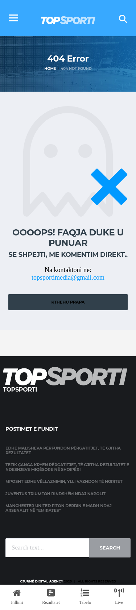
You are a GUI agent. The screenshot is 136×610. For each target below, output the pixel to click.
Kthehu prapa (68, 302)
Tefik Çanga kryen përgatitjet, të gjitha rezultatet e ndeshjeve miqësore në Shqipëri (67, 467)
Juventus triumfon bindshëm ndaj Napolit (55, 493)
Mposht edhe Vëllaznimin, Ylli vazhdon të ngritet (64, 481)
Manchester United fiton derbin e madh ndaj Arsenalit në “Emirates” (58, 508)
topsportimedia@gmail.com (68, 277)
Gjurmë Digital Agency (41, 581)
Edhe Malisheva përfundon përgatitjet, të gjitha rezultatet (63, 450)
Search (110, 548)
